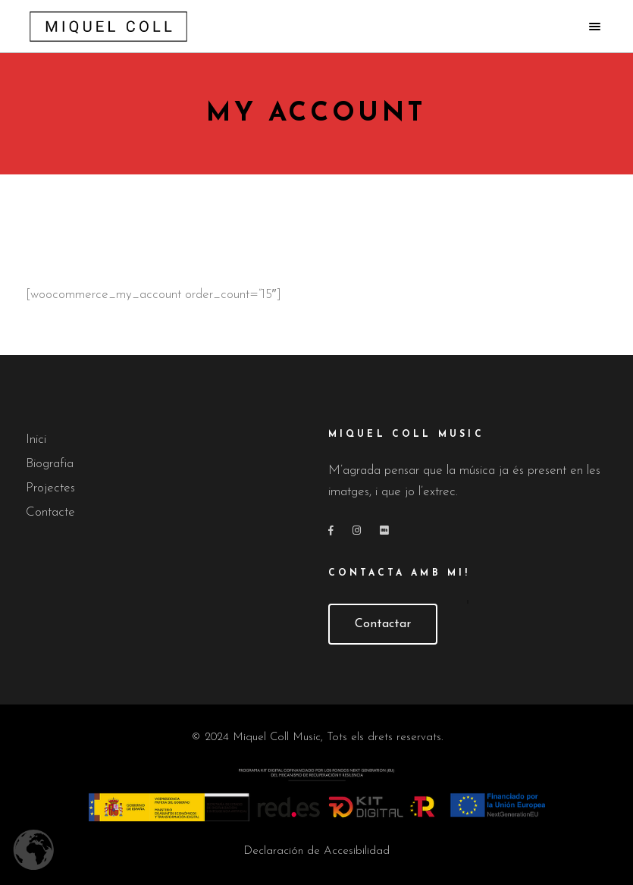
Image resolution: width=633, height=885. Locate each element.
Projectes (50, 488)
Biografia (50, 463)
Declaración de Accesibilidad (316, 851)
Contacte (50, 512)
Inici (36, 439)
